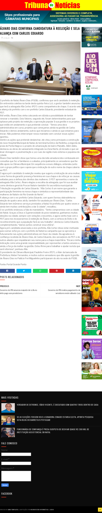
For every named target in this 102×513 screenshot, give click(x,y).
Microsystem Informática (39, 510)
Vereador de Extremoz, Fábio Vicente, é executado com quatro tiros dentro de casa (57, 404)
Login (52, 510)
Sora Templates (13, 510)
